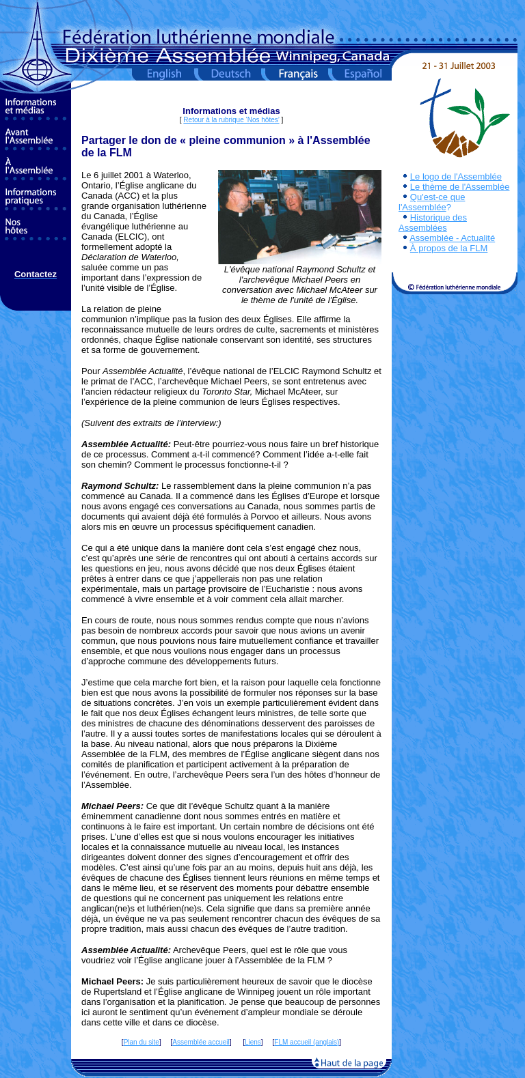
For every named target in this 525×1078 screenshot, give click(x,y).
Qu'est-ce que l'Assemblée (432, 202)
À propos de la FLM (448, 248)
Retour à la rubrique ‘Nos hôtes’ (231, 120)
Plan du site (141, 1042)
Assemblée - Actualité (452, 238)
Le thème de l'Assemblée (460, 187)
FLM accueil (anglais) (306, 1042)
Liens (253, 1042)
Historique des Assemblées (433, 222)
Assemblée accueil (200, 1042)
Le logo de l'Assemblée (456, 176)
